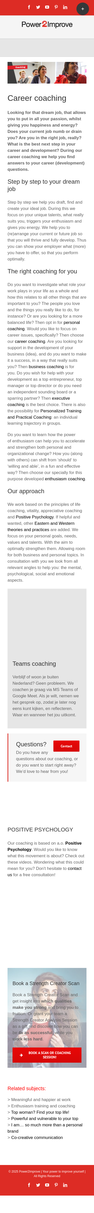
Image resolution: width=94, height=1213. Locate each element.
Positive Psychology (34, 517)
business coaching (46, 366)
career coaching (30, 341)
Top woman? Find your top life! (40, 1112)
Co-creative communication (37, 1137)
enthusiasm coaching (65, 479)
